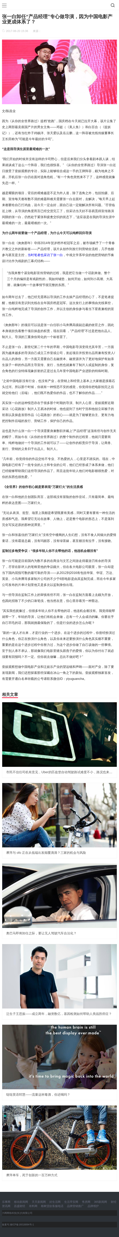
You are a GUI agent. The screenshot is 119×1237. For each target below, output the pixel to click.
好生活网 (55, 1201)
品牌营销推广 (75, 1206)
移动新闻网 (21, 1201)
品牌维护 (93, 1206)
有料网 (33, 1206)
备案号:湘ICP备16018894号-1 (18, 1224)
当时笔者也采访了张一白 (45, 255)
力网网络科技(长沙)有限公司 (17, 1213)
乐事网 (6, 1201)
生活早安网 (71, 1201)
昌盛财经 (19, 1206)
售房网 (86, 1201)
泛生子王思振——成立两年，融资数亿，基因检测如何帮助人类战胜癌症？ (59, 1014)
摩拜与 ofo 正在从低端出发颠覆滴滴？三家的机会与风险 (46, 852)
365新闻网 (100, 1201)
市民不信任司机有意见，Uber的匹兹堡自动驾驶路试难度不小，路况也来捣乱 (61, 772)
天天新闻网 (39, 1201)
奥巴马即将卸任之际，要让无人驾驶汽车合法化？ (41, 933)
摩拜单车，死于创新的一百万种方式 (31, 1175)
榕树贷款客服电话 (52, 1206)
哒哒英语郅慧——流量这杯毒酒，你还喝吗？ (38, 1094)
